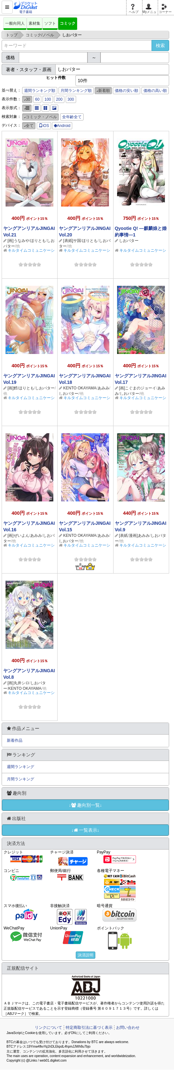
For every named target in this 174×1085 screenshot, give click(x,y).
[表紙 (123, 535)
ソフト (50, 23)
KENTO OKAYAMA (79, 388)
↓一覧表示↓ (86, 830)
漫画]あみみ (139, 535)
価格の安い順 (126, 90)
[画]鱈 (12, 388)
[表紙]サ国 (72, 240)
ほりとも (38, 240)
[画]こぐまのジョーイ (137, 388)
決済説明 (85, 955)
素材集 (34, 23)
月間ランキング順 (76, 90)
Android (62, 125)
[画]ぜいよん (18, 535)
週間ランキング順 (39, 90)
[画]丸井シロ (18, 683)
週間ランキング (20, 766)
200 (59, 99)
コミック (67, 23)
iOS (44, 125)
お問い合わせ (128, 1027)
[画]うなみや (18, 240)
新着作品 (14, 740)
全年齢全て (72, 117)
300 (71, 99)
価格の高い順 (155, 90)
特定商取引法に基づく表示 (89, 1027)
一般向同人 (15, 23)
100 (48, 99)
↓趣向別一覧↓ (85, 805)
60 (37, 99)
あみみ (103, 388)
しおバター (129, 240)
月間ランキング (20, 779)
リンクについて (48, 1027)
